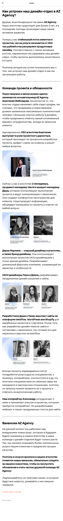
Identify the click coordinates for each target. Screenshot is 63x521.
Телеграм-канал (11, 493)
